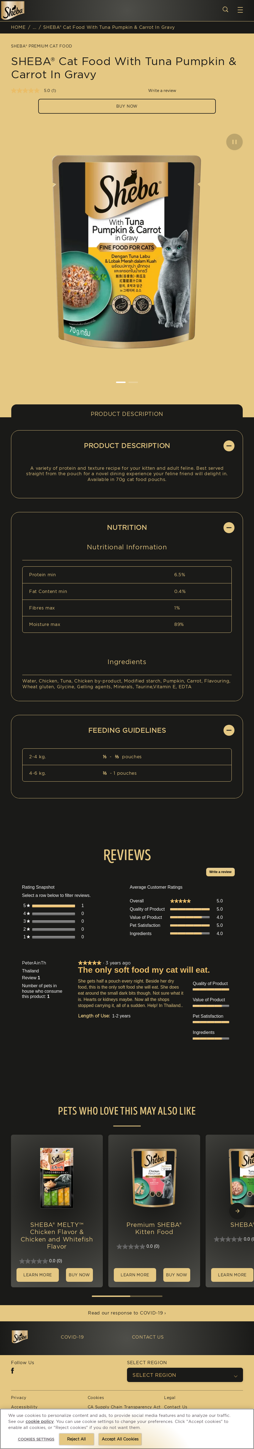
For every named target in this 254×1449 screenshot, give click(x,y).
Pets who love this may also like (127, 1111)
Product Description (127, 414)
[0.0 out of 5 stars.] (57, 1261)
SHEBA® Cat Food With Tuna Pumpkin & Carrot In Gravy (109, 27)
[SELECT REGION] (185, 1375)
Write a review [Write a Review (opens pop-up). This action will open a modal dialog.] (162, 91)
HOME (18, 27)
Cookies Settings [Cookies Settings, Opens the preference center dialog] (36, 1439)
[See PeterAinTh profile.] (34, 963)
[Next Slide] (237, 1211)
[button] (240, 10)
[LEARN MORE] (37, 1275)
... (35, 27)
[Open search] (225, 9)
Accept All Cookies (120, 1439)
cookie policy (40, 1421)
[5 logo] (30, 1337)
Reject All (76, 1439)
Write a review (222, 873)
